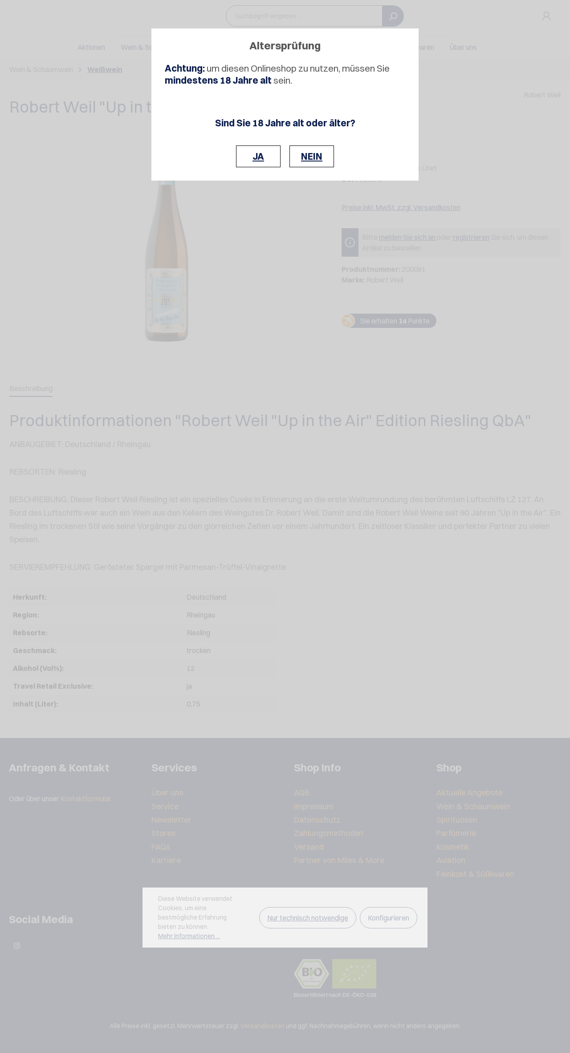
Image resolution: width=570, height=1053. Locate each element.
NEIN (311, 156)
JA (258, 156)
